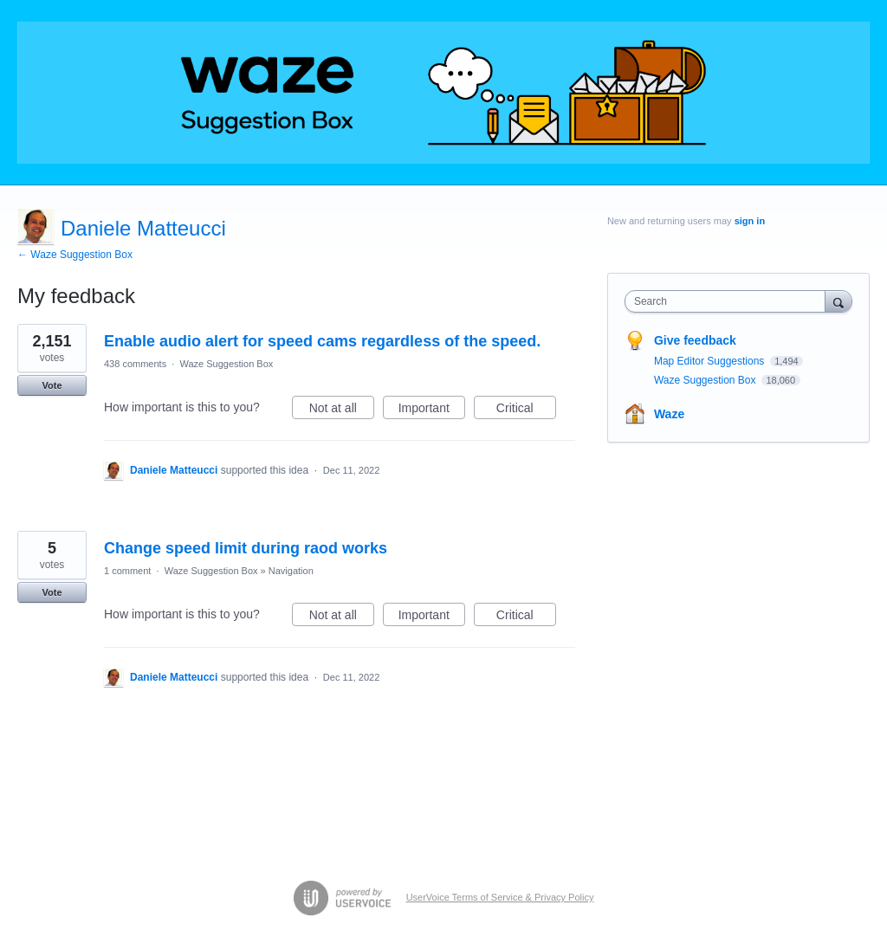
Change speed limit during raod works (245, 548)
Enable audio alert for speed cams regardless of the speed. (322, 341)
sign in (750, 221)
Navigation (291, 570)
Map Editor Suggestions (710, 361)
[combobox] (729, 301)
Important (431, 410)
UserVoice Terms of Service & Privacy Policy (500, 897)
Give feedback (695, 340)
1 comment (127, 570)
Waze (669, 414)
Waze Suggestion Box (226, 364)
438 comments (135, 364)
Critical (526, 410)
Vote (52, 385)
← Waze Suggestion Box (75, 255)
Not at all (341, 410)
